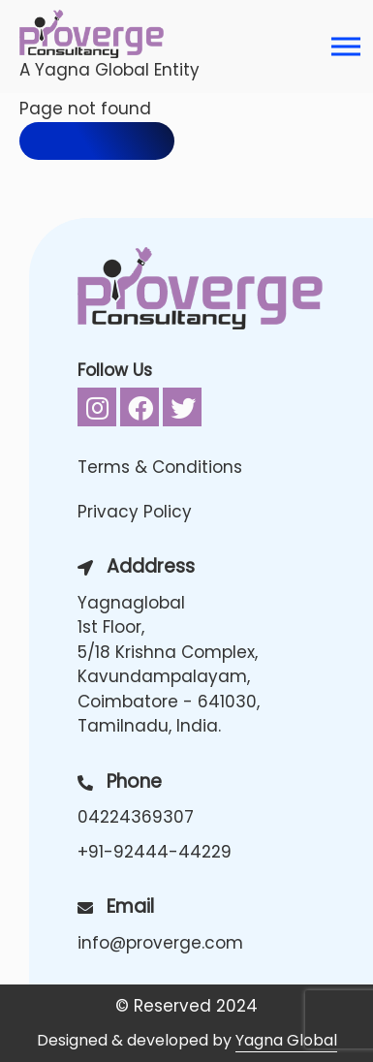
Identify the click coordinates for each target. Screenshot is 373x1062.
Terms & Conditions (160, 467)
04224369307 (136, 816)
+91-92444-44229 (155, 851)
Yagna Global (286, 1040)
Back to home (97, 140)
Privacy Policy (135, 511)
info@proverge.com (160, 942)
